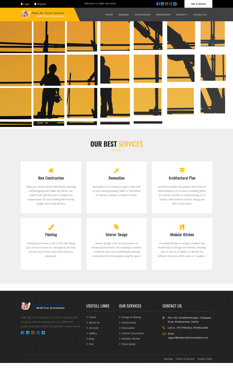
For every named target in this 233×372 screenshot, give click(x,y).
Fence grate (129, 344)
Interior (180, 14)
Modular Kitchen (182, 234)
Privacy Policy (205, 358)
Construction (143, 14)
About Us (94, 322)
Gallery (93, 333)
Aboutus (124, 14)
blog (91, 338)
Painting (51, 234)
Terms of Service (185, 358)
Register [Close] (41, 4)
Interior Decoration (133, 333)
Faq (91, 344)
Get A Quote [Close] (198, 3)
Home (109, 14)
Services (94, 327)
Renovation (163, 14)
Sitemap (168, 358)
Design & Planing (131, 317)
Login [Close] (26, 4)
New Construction (51, 178)
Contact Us (200, 14)
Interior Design (116, 234)
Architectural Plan (182, 178)
